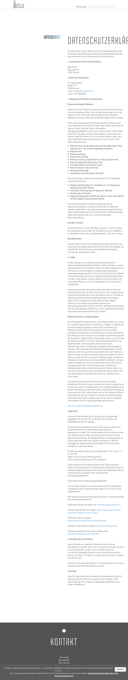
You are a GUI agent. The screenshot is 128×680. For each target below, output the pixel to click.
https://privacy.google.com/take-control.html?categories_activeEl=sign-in (94, 511)
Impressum (81, 7)
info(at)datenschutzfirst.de (83, 91)
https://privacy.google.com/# (106, 525)
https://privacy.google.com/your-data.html (83, 533)
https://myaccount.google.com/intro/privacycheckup (87, 520)
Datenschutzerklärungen (102, 7)
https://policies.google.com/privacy (106, 504)
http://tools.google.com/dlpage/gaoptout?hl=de (85, 405)
